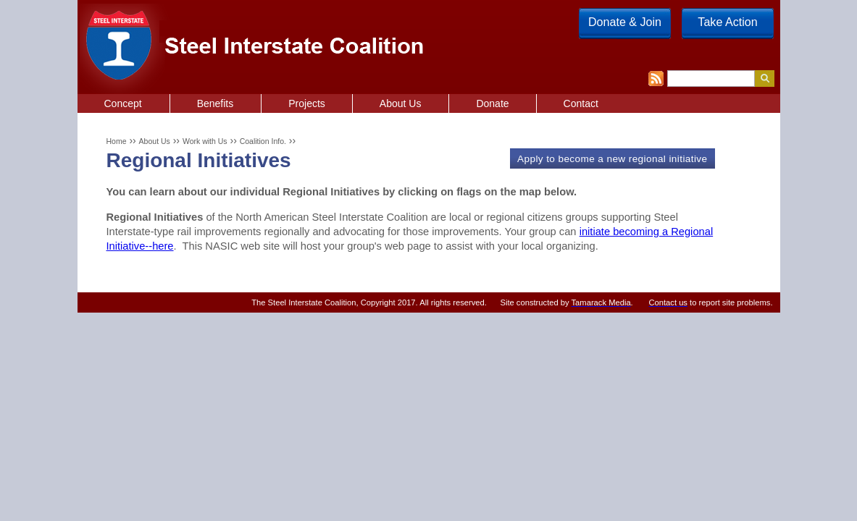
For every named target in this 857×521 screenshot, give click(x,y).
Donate (492, 103)
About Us (154, 141)
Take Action (727, 21)
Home (116, 141)
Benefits (215, 103)
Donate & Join (624, 21)
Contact (581, 103)
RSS (656, 78)
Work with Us (205, 141)
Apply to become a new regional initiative (612, 158)
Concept (123, 103)
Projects (306, 103)
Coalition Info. (263, 141)
